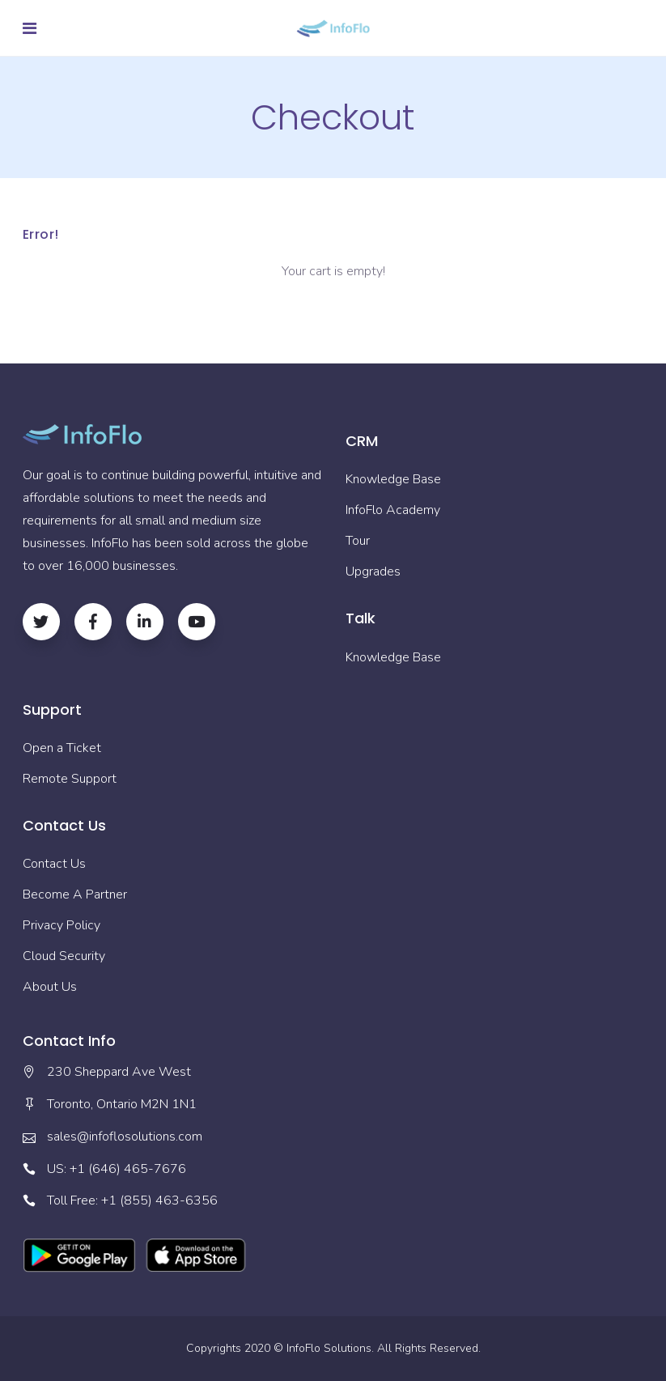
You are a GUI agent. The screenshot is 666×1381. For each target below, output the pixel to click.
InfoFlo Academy (393, 510)
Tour (358, 541)
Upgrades (373, 571)
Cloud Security (64, 956)
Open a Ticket (62, 748)
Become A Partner (75, 894)
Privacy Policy (61, 925)
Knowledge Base (393, 479)
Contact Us (54, 864)
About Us (50, 987)
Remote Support (70, 779)
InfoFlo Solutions (328, 1348)
